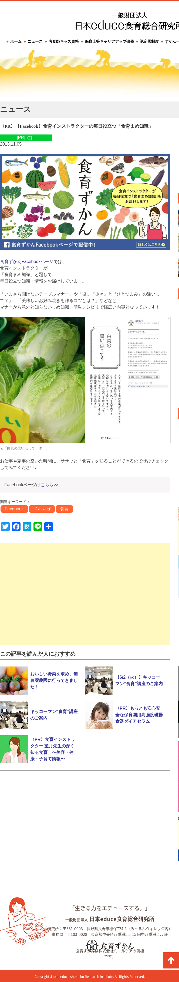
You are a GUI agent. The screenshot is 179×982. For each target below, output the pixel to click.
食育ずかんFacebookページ (26, 261)
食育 (64, 509)
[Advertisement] (85, 594)
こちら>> (49, 484)
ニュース (35, 41)
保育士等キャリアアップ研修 (109, 41)
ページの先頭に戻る (171, 960)
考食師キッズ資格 (64, 41)
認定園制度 (149, 41)
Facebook (14, 509)
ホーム (16, 41)
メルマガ (41, 509)
